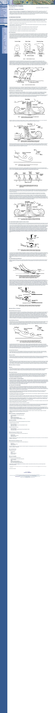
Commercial (4, 33)
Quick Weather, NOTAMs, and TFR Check (42, 7)
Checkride (4, 32)
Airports (4, 29)
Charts (3, 31)
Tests (3, 51)
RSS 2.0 (39, 466)
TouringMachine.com (17, 476)
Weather (27, 466)
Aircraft (3, 28)
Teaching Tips (4, 49)
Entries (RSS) (25, 472)
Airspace (4, 30)
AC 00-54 (23, 11)
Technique (4, 50)
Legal (3, 40)
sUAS (3, 48)
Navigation (4, 42)
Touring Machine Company (16, 5)
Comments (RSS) (29, 472)
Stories (3, 47)
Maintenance (4, 41)
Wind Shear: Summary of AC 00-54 (16, 9)
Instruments (4, 39)
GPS (3, 37)
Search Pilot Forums (12, 7)
